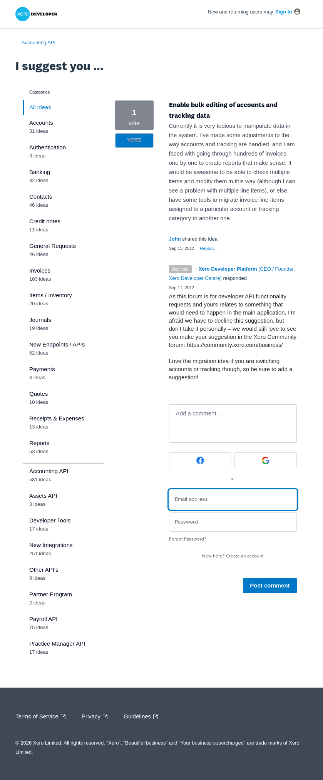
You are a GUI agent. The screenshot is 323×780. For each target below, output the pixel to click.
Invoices (39, 270)
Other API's (43, 569)
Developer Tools (49, 520)
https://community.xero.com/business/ (235, 344)
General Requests (52, 246)
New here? (233, 556)
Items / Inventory (50, 295)
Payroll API (43, 619)
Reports (39, 443)
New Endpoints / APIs (57, 344)
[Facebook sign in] (200, 460)
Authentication (47, 147)
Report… (208, 248)
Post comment (270, 585)
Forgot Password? (187, 539)
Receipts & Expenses (56, 418)
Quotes (38, 393)
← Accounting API (35, 42)
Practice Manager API (57, 643)
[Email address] (233, 499)
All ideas (40, 107)
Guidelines (143, 717)
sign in (283, 12)
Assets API (43, 495)
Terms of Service (42, 717)
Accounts (41, 122)
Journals (40, 319)
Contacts (40, 196)
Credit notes (44, 221)
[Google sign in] (265, 460)
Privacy (96, 717)
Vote (134, 140)
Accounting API (49, 471)
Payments (42, 369)
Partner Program (50, 594)
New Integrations (51, 545)
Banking (39, 172)
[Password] (233, 522)
